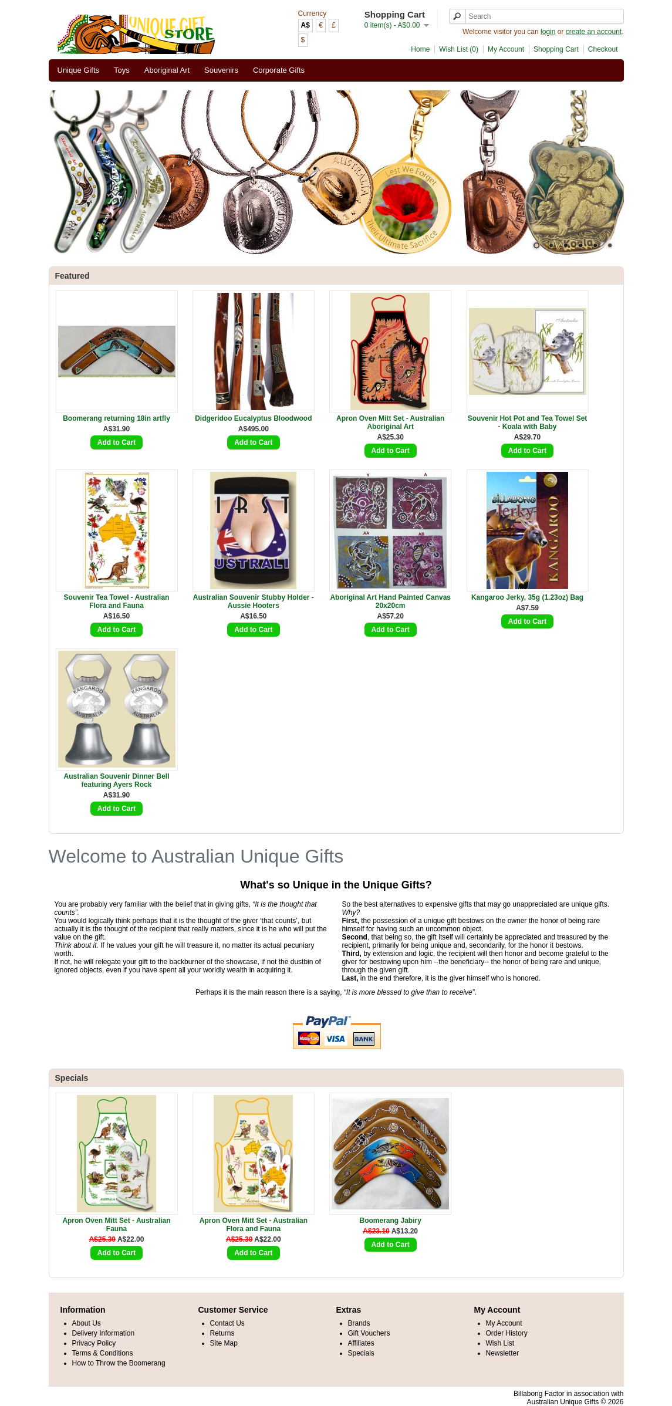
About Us (86, 1323)
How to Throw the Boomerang (119, 1363)
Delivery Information (103, 1333)
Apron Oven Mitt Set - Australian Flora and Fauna (254, 1224)
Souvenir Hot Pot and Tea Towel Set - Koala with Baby (527, 422)
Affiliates (361, 1343)
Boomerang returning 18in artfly (116, 418)
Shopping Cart (556, 49)
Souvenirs (221, 70)
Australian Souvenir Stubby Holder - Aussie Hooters (253, 601)
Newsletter (502, 1353)
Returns (222, 1333)
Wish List (500, 1343)
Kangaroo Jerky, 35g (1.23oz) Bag (527, 597)
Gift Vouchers (369, 1333)
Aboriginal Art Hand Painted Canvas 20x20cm (390, 601)
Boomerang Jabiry (390, 1220)
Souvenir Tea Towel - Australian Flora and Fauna (117, 601)
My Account (506, 49)
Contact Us (227, 1323)
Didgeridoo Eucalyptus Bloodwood (253, 418)
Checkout (603, 49)
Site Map (224, 1343)
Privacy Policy (94, 1343)
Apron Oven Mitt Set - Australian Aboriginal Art (390, 422)
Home (420, 49)
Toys (122, 70)
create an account (594, 32)
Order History (507, 1333)
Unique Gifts (79, 70)
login (548, 32)
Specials (361, 1353)
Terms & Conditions (102, 1353)
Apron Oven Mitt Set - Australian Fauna (116, 1224)
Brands (359, 1323)
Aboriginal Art (167, 70)
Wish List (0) (458, 49)
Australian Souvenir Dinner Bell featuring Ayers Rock (116, 780)
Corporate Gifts (279, 70)
